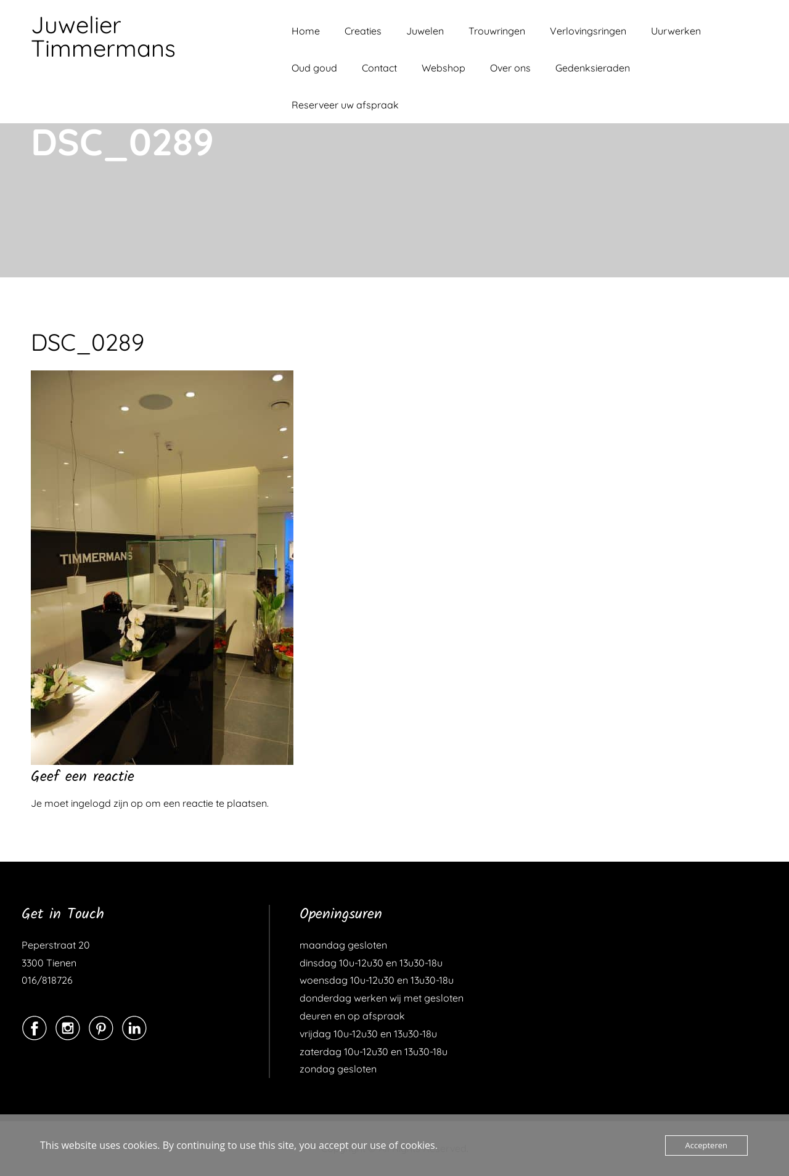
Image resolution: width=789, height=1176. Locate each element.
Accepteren (706, 1145)
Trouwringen (496, 31)
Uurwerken (676, 31)
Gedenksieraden (592, 68)
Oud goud (314, 68)
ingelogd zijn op (107, 803)
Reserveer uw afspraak (345, 105)
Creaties (363, 31)
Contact (379, 68)
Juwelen (425, 31)
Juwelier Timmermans (103, 36)
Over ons (510, 68)
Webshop (443, 68)
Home (306, 31)
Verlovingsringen (588, 31)
